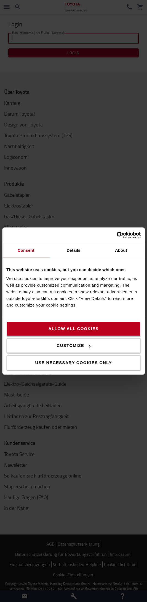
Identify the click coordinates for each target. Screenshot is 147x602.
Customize (74, 345)
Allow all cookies (73, 328)
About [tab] (121, 250)
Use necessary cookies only (73, 362)
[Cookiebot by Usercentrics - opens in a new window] (116, 235)
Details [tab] (74, 250)
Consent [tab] (26, 250)
